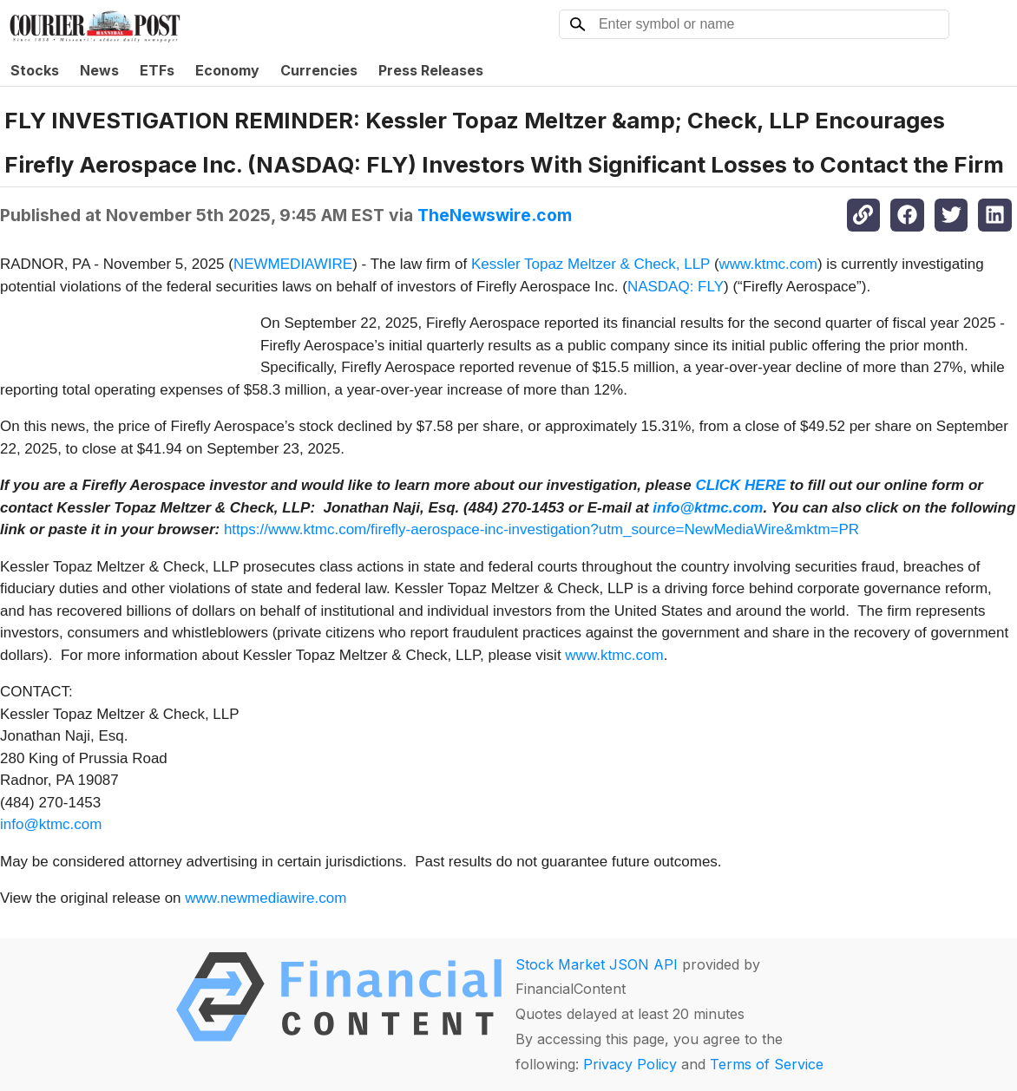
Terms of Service (766, 1064)
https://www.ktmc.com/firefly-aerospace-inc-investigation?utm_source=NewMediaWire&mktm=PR (541, 529)
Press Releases (430, 70)
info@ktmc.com (51, 824)
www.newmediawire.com (265, 898)
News (99, 70)
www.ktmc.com (768, 264)
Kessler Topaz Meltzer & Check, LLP (590, 264)
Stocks (34, 70)
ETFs (157, 70)
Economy (227, 70)
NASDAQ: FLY (675, 286)
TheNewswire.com (494, 215)
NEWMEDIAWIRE (292, 264)
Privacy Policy (630, 1064)
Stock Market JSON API (596, 964)
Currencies (319, 70)
